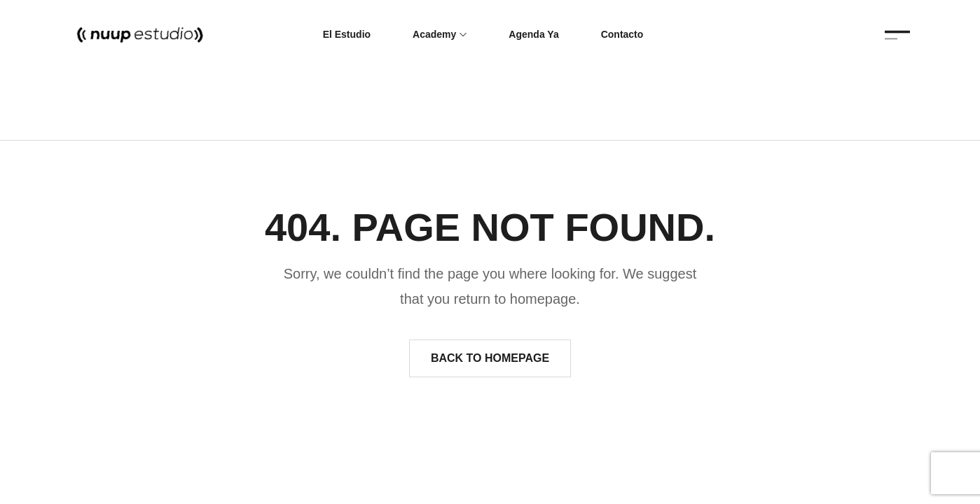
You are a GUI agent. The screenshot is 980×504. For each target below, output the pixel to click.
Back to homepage (490, 358)
